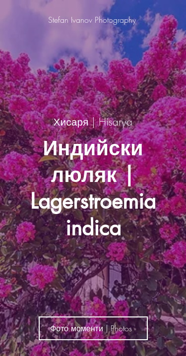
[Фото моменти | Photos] (93, 328)
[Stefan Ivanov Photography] (93, 19)
